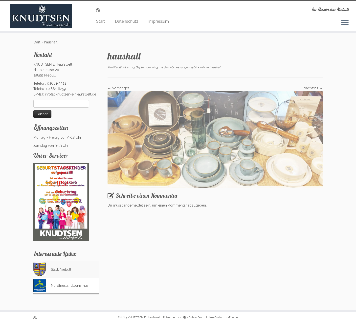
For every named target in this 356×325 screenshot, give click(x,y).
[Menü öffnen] (345, 22)
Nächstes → (313, 88)
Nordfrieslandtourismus (70, 285)
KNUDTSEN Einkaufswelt (144, 317)
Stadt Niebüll (61, 269)
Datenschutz (126, 21)
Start (100, 21)
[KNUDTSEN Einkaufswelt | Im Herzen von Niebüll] (41, 16)
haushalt (215, 67)
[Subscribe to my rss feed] (99, 9)
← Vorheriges (119, 88)
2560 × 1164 (197, 67)
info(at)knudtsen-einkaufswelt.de (70, 94)
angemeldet (133, 205)
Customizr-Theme (226, 317)
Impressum (158, 21)
